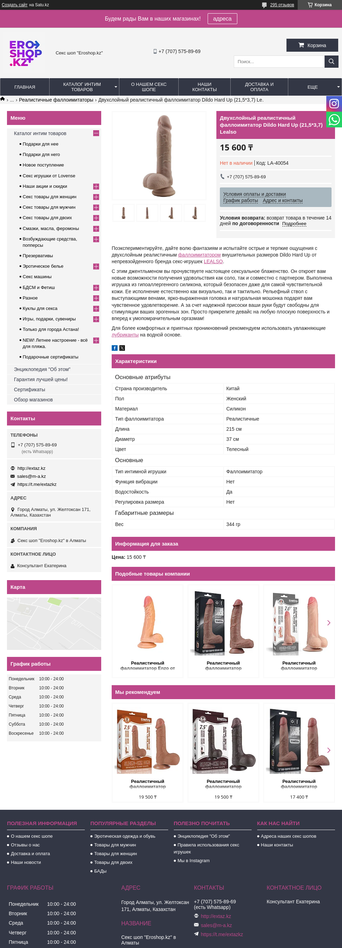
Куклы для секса (40, 308)
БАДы (100, 871)
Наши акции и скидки (45, 186)
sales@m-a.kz (31, 476)
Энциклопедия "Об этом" (42, 369)
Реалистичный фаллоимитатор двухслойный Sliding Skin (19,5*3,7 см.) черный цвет (223, 784)
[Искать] (332, 61)
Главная (24, 87)
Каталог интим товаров (82, 87)
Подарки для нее (40, 144)
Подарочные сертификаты (50, 357)
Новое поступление (43, 165)
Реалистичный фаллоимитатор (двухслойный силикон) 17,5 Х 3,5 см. (299, 666)
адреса (222, 19)
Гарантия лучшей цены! (41, 379)
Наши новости (26, 862)
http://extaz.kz (31, 468)
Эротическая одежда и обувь (124, 836)
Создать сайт (15, 4)
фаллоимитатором (199, 255)
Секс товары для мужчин (49, 207)
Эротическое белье (43, 266)
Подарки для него (41, 154)
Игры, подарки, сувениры (49, 318)
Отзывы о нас (25, 844)
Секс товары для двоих (47, 217)
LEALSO (213, 261)
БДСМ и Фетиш (39, 287)
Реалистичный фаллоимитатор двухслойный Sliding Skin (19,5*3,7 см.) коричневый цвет (148, 784)
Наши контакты (204, 87)
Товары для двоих (113, 862)
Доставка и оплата (259, 87)
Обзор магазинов (33, 399)
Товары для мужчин (115, 844)
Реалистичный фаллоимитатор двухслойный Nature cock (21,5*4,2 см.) (223, 666)
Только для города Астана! (51, 329)
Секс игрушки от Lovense (49, 175)
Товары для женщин (115, 853)
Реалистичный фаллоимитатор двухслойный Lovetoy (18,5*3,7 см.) (299, 784)
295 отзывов (282, 4)
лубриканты (125, 335)
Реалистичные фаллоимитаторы (56, 100)
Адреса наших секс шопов (289, 836)
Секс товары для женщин (49, 196)
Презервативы (38, 255)
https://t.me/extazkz (37, 484)
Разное (30, 298)
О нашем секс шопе (149, 87)
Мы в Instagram (194, 860)
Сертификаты (29, 389)
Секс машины (37, 276)
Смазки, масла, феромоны (51, 228)
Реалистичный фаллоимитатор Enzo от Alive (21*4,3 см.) (147, 666)
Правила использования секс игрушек (206, 848)
